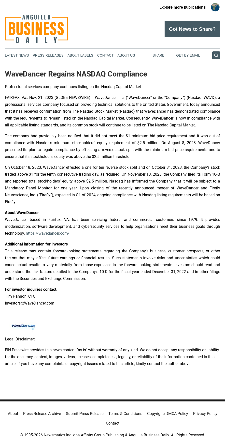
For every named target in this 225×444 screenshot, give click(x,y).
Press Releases (48, 55)
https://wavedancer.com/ (48, 233)
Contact (105, 55)
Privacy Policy (205, 413)
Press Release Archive (42, 413)
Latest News (17, 55)
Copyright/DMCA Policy (167, 413)
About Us (126, 55)
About (13, 413)
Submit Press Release (84, 413)
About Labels (80, 55)
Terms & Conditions (125, 413)
